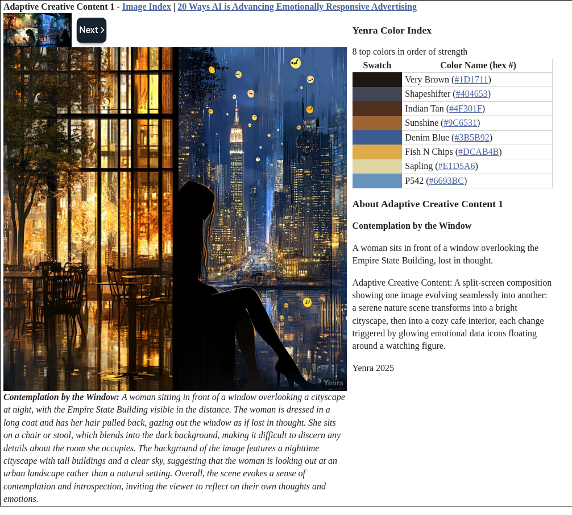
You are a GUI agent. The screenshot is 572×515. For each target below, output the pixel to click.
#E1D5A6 (456, 166)
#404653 (472, 93)
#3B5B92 (471, 137)
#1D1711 (471, 79)
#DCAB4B (478, 151)
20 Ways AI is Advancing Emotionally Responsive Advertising (297, 6)
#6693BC (446, 181)
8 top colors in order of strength (410, 51)
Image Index (146, 6)
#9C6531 (460, 122)
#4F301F (465, 108)
